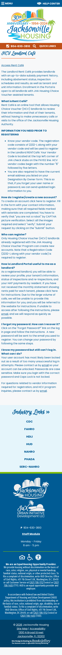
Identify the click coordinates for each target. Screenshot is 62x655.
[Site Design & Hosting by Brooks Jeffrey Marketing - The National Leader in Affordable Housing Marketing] (31, 641)
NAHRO (29, 452)
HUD (29, 444)
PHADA (29, 459)
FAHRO (29, 429)
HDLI (29, 437)
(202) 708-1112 (36, 582)
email (4, 314)
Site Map (22, 628)
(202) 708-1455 (27, 615)
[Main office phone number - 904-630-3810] (19, 46)
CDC (29, 421)
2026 (19, 625)
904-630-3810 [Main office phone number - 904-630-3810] (32, 527)
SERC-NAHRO (29, 467)
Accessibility (37, 628)
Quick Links (47, 46)
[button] (7, 3)
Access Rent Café (12, 65)
